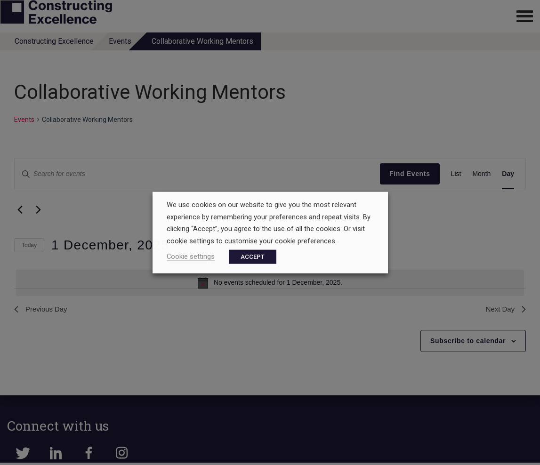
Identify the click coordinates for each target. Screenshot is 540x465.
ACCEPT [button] (253, 256)
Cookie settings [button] (191, 256)
